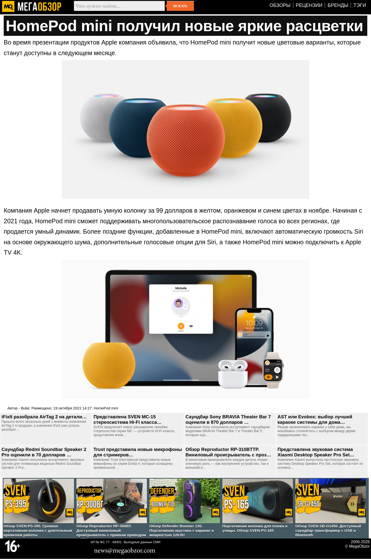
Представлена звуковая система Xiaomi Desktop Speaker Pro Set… (316, 452)
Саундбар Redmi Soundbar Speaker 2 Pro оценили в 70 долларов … (43, 452)
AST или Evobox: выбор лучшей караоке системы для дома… (315, 419)
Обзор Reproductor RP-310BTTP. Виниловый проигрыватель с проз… (228, 452)
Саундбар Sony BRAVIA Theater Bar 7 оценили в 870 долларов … (228, 419)
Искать (180, 6)
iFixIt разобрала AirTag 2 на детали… (44, 416)
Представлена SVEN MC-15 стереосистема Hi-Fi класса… (127, 419)
